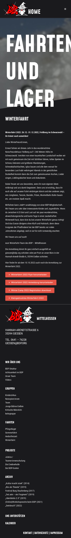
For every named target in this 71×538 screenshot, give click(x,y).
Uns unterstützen (15, 516)
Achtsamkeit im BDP (14, 372)
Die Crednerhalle (12, 464)
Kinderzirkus (10, 395)
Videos (8, 380)
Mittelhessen (46, 319)
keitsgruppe (10, 413)
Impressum (56, 533)
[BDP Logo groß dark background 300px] (19, 307)
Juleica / (9, 457)
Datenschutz (41, 533)
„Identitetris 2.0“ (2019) (15, 498)
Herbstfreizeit (11, 436)
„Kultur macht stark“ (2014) (17, 483)
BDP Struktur (10, 369)
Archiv (9, 477)
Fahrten (9, 423)
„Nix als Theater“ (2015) (15, 487)
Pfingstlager (10, 429)
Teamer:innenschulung (15, 460)
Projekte (10, 451)
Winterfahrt (10, 440)
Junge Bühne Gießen (14, 406)
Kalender (10, 523)
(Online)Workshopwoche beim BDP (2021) (23, 502)
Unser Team (10, 376)
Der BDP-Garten (12, 468)
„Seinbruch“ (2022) (13, 505)
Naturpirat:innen (12, 399)
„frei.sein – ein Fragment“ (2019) (19, 494)
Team (7, 402)
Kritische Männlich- (13, 410)
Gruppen (10, 389)
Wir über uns (12, 362)
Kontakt (27, 533)
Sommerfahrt (11, 433)
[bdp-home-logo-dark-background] (22, 2)
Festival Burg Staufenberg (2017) (20, 491)
